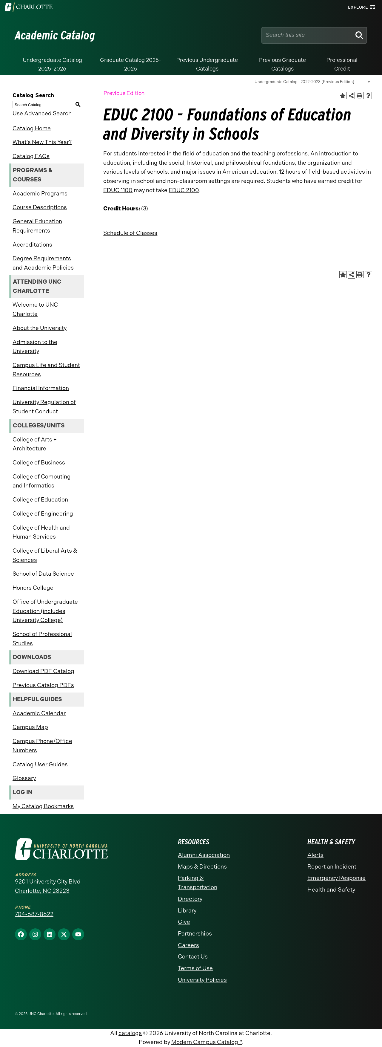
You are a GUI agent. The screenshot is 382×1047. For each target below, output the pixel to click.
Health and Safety (331, 889)
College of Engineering (43, 513)
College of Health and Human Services (41, 532)
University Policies (202, 979)
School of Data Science (43, 573)
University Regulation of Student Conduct (44, 407)
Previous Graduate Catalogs (282, 64)
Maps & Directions (202, 866)
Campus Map (30, 727)
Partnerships (195, 933)
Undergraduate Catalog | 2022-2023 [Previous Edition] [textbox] (304, 82)
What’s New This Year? (42, 142)
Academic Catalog (55, 35)
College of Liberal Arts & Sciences (45, 555)
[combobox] (312, 81)
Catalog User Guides (40, 764)
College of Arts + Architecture (34, 444)
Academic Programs (40, 193)
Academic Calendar (39, 713)
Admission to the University (35, 347)
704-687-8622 (34, 914)
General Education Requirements (37, 226)
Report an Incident (331, 866)
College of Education (40, 499)
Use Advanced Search (42, 113)
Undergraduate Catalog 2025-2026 (52, 64)
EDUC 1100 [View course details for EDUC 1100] (118, 190)
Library (187, 910)
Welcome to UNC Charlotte (35, 309)
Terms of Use (195, 968)
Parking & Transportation (197, 883)
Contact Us (193, 956)
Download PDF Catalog (43, 671)
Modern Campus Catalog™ (206, 1042)
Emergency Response (336, 878)
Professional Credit (342, 64)
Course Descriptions (40, 207)
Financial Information (41, 388)
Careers (188, 945)
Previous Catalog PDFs (43, 685)
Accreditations (32, 244)
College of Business (39, 462)
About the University (40, 328)
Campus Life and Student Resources (46, 370)
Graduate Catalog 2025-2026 (130, 64)
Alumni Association (204, 855)
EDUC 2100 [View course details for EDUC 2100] (184, 190)
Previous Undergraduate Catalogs (207, 64)
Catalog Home (32, 128)
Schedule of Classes (130, 233)
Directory (190, 898)
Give (184, 921)
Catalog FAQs (31, 156)
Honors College (33, 587)
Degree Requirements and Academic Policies (43, 263)
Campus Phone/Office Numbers (42, 746)
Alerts (315, 855)
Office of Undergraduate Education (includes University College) (45, 610)
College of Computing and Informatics (42, 481)
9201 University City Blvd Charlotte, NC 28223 (48, 886)
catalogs (130, 1033)
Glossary (24, 778)
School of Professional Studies (42, 639)
